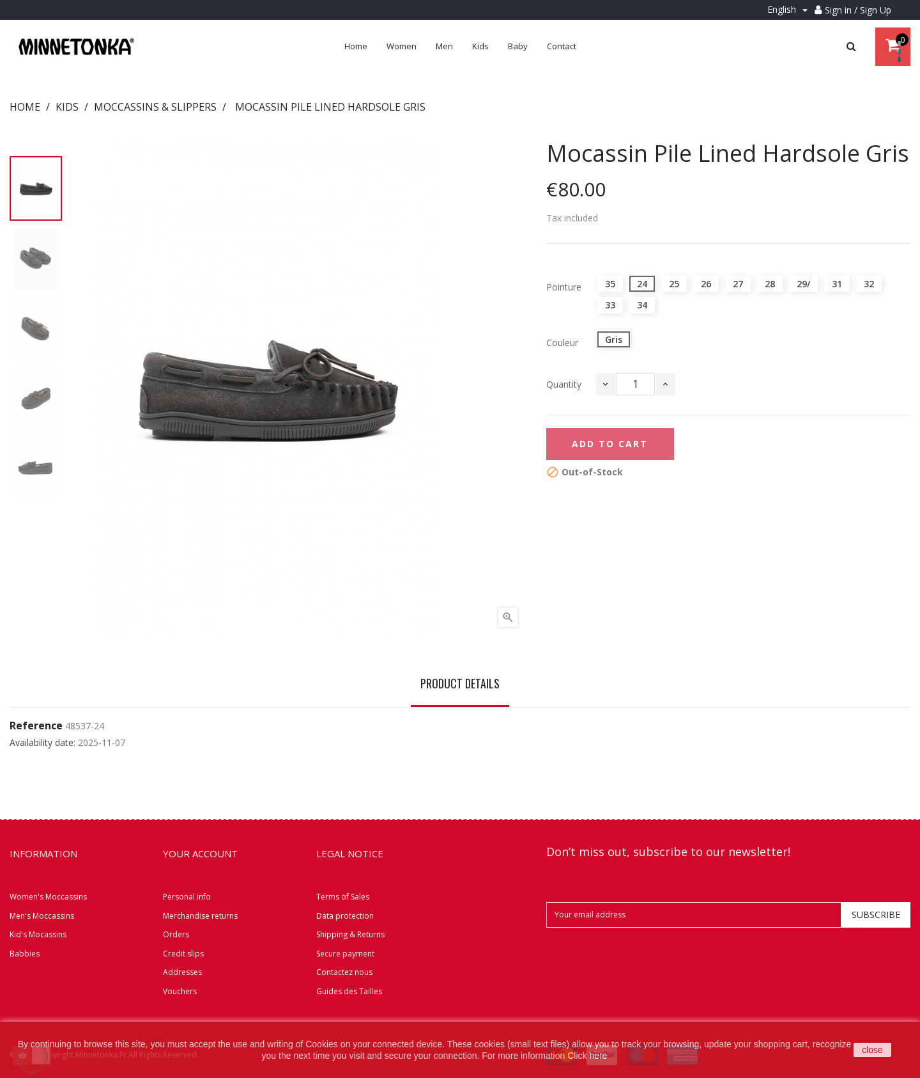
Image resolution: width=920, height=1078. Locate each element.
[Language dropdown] (789, 10)
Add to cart (610, 444)
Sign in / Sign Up (858, 10)
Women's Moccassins (48, 896)
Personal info (187, 896)
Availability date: (42, 743)
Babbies (25, 953)
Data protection (345, 915)
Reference (36, 726)
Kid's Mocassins (38, 934)
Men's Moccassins (42, 915)
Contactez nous (344, 972)
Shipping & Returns (350, 934)
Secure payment (345, 953)
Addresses (182, 972)
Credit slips (183, 953)
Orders (176, 934)
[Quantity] (636, 384)
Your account (200, 853)
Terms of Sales (342, 896)
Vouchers (180, 991)
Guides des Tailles (349, 991)
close (872, 1050)
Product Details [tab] (460, 683)
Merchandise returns (200, 915)
